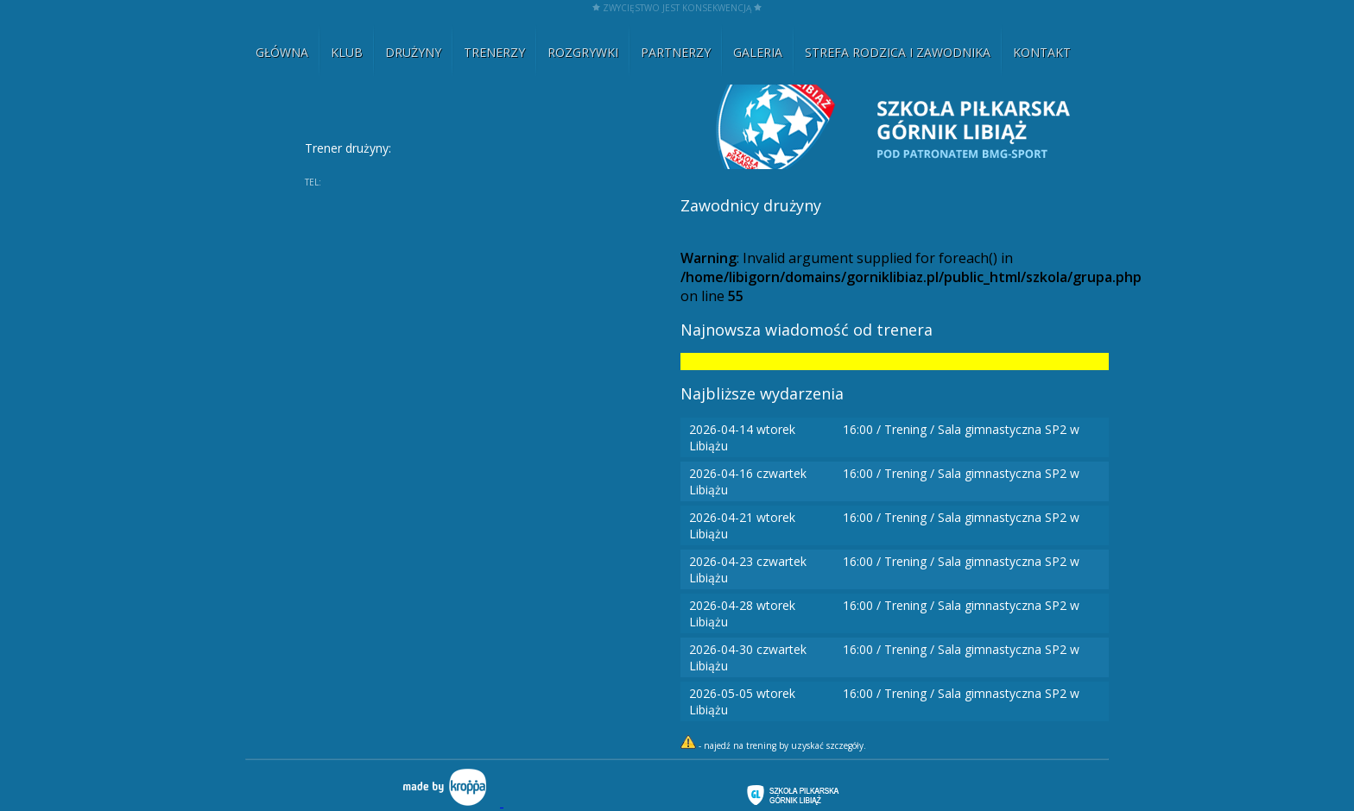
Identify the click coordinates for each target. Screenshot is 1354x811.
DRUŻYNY (413, 52)
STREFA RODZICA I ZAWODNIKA (897, 52)
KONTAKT (1042, 52)
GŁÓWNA (282, 52)
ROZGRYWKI (582, 52)
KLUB (347, 52)
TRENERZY (494, 52)
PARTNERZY (676, 52)
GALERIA (757, 52)
